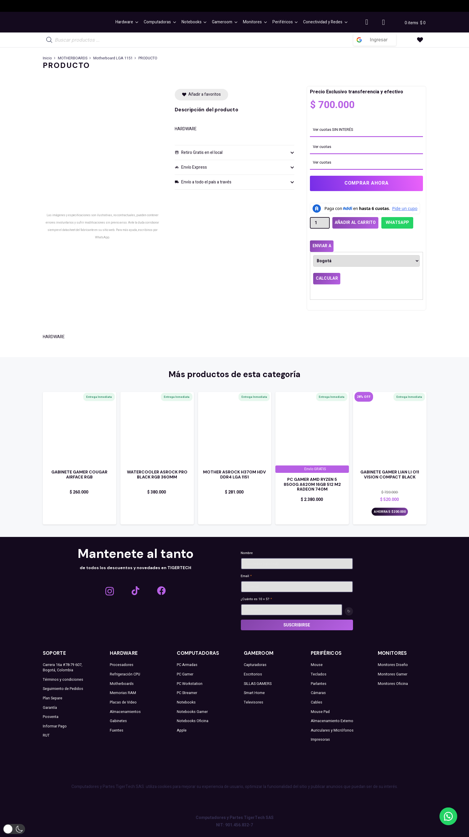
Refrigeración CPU (125, 674)
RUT (46, 735)
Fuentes (116, 730)
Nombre (247, 553)
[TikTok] (135, 590)
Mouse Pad (320, 711)
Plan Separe (52, 698)
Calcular (327, 278)
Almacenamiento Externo (332, 721)
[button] (135, 22)
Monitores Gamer (392, 674)
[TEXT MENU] (76, 22)
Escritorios (253, 674)
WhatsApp (397, 222)
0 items (412, 23)
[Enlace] (79, 485)
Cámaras (318, 693)
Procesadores (121, 664)
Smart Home (254, 693)
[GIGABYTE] (151, 6)
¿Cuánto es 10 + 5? (256, 599)
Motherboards (122, 683)
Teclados (318, 674)
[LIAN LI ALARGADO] (309, 6)
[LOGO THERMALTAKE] (353, 6)
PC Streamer (187, 693)
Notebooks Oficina (192, 721)
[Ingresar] (374, 40)
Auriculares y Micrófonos (332, 730)
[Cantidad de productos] (320, 223)
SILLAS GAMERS (258, 683)
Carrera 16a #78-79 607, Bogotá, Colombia (62, 667)
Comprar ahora (366, 183)
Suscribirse (296, 625)
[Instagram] (109, 591)
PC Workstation (189, 683)
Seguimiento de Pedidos (63, 688)
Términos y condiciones (63, 679)
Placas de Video (123, 702)
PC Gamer (185, 674)
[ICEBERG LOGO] (108, 6)
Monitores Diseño (393, 664)
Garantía (50, 707)
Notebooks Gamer (192, 711)
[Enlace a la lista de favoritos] (420, 39)
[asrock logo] (194, 6)
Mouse (317, 664)
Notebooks (186, 702)
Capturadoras (255, 664)
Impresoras (320, 739)
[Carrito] (383, 22)
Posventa (50, 716)
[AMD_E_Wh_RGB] (272, 6)
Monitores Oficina (393, 683)
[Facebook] (161, 590)
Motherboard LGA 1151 (113, 58)
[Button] (367, 22)
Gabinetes (118, 721)
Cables (316, 702)
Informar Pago (55, 726)
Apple (182, 730)
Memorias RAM (123, 693)
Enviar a (322, 246)
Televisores (253, 702)
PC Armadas (187, 664)
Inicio (47, 58)
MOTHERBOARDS (72, 58)
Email (246, 576)
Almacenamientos (125, 711)
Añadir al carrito (355, 222)
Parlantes (318, 683)
